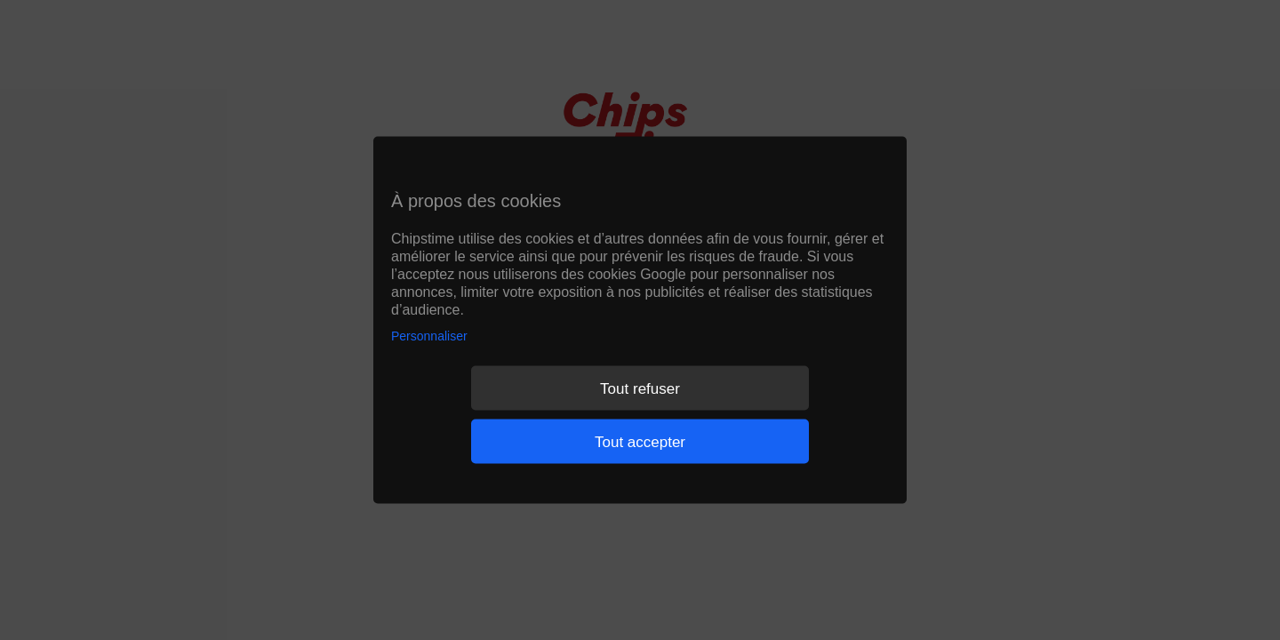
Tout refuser (640, 388)
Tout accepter (640, 441)
